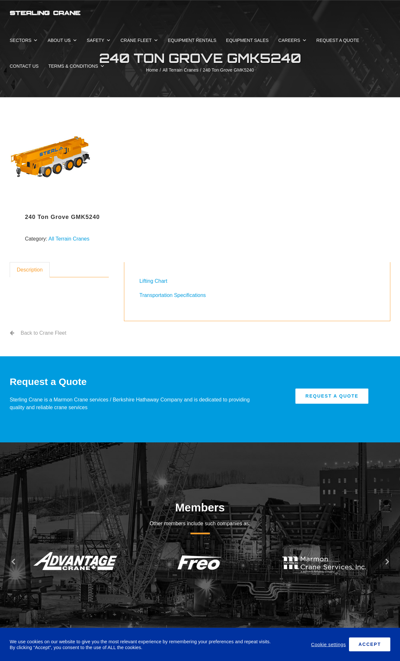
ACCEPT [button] (369, 644)
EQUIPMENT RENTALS (192, 40)
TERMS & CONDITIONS (76, 66)
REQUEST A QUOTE (337, 40)
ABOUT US (62, 40)
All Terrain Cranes (68, 239)
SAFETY (99, 40)
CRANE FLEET (139, 40)
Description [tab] (30, 269)
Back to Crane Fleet (43, 333)
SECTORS (24, 40)
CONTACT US (24, 66)
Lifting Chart (153, 281)
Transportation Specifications (172, 295)
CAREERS (292, 40)
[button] (13, 561)
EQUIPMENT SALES (247, 40)
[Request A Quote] (331, 396)
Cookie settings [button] (328, 644)
